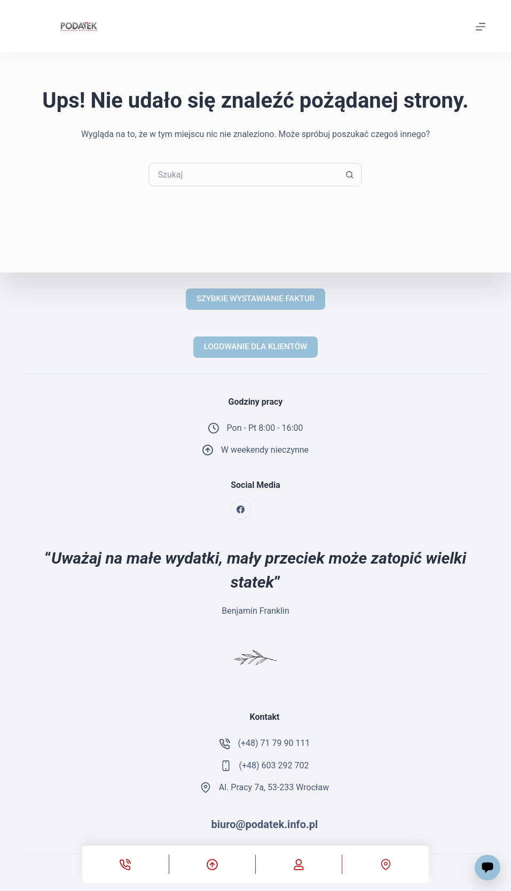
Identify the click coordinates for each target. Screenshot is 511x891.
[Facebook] (241, 509)
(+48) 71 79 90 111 (274, 743)
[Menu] (480, 26)
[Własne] (299, 864)
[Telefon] (125, 864)
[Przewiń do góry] (212, 864)
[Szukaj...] (243, 175)
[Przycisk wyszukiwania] (350, 175)
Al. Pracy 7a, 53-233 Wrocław (274, 787)
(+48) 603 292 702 (274, 765)
